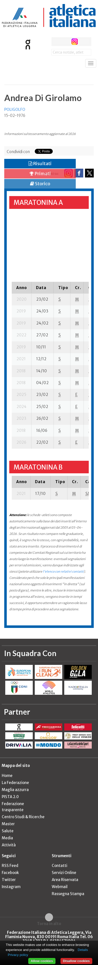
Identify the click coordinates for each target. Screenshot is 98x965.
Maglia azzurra (15, 789)
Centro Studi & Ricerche (23, 816)
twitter (65, 41)
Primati (40, 173)
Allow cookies (42, 961)
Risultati (40, 163)
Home (7, 775)
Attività (9, 845)
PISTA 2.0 (10, 796)
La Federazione (15, 782)
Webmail (60, 886)
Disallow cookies (76, 961)
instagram (75, 41)
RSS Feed (10, 865)
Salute (8, 831)
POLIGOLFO (14, 109)
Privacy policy (18, 955)
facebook (56, 41)
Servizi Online (64, 872)
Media (7, 838)
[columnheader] (22, 287)
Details (83, 950)
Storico (40, 184)
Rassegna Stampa (68, 893)
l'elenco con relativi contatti (63, 571)
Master (8, 823)
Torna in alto (49, 923)
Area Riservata (65, 879)
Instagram (11, 886)
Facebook (10, 872)
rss (84, 41)
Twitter (9, 879)
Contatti (59, 865)
